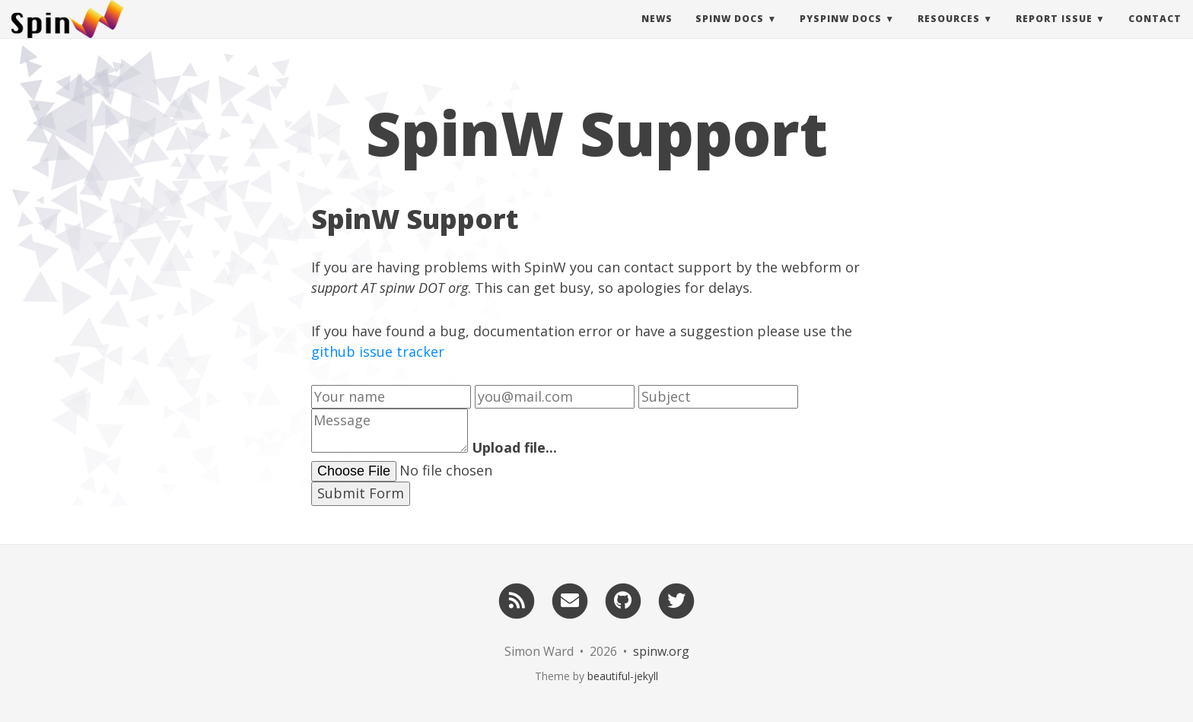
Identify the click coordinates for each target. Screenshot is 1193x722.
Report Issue (1054, 33)
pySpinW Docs (841, 33)
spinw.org (661, 651)
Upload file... (514, 447)
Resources (949, 33)
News (657, 33)
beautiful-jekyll (622, 676)
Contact (1155, 33)
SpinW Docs (729, 33)
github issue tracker (377, 351)
